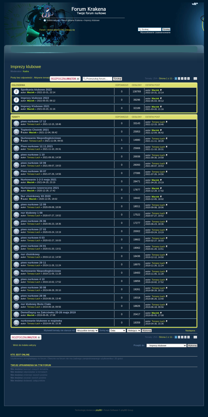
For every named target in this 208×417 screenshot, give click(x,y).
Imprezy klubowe (92, 20)
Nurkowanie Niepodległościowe (41, 138)
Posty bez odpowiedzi (21, 77)
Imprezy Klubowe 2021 (35, 106)
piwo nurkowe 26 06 (33, 221)
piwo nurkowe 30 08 (33, 287)
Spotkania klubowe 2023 (36, 89)
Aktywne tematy (42, 77)
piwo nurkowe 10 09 (33, 162)
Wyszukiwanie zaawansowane (155, 32)
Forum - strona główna (49, 30)
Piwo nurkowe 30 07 (33, 171)
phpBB (99, 410)
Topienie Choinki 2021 (35, 129)
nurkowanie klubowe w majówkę (41, 320)
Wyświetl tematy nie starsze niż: (71, 330)
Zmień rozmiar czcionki (195, 4)
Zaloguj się (70, 30)
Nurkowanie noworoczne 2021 (40, 187)
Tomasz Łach (33, 124)
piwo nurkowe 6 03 (32, 237)
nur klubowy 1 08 (31, 212)
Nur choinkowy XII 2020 (36, 196)
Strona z (165, 78)
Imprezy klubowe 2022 (35, 97)
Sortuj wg (112, 330)
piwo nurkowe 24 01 (33, 245)
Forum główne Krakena (71, 20)
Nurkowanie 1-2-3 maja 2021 (38, 179)
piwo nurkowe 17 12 (33, 121)
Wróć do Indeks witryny (24, 345)
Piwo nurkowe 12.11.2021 (37, 146)
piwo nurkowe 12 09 (33, 204)
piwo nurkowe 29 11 (33, 262)
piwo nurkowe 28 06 (33, 295)
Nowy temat (65, 78)
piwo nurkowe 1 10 (32, 154)
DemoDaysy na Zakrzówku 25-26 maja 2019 (48, 312)
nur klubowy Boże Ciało (36, 304)
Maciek (31, 92)
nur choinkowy (30, 254)
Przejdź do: (139, 345)
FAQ (62, 30)
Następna (190, 330)
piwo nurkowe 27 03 (33, 229)
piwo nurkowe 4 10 (32, 279)
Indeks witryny (53, 20)
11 (195, 78)
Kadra (26, 71)
